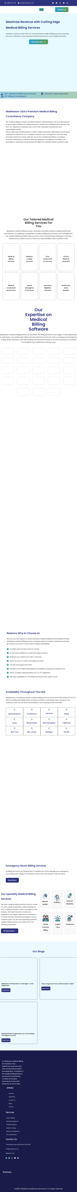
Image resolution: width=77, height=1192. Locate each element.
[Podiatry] (57, 898)
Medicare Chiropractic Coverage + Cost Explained (17, 985)
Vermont (49, 713)
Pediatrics (70, 924)
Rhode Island (32, 723)
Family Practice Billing (45, 927)
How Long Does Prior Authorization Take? (57, 984)
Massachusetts (14, 714)
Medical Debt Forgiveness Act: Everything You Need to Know (17, 1035)
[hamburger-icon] (41, 9)
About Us (11, 1093)
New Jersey (31, 732)
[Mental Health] (45, 896)
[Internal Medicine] (69, 895)
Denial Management (12, 1121)
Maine (66, 714)
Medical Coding (11, 1128)
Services (11, 1107)
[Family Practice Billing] (45, 918)
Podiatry (57, 902)
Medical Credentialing (12, 1131)
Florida (66, 732)
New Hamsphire (49, 723)
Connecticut (32, 714)
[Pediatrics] (70, 918)
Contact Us (12, 1100)
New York (14, 732)
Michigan (49, 732)
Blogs (10, 1103)
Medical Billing (10, 1118)
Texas (14, 723)
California (66, 723)
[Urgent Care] (58, 918)
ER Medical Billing (11, 1124)
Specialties (12, 1097)
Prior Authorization (11, 1134)
